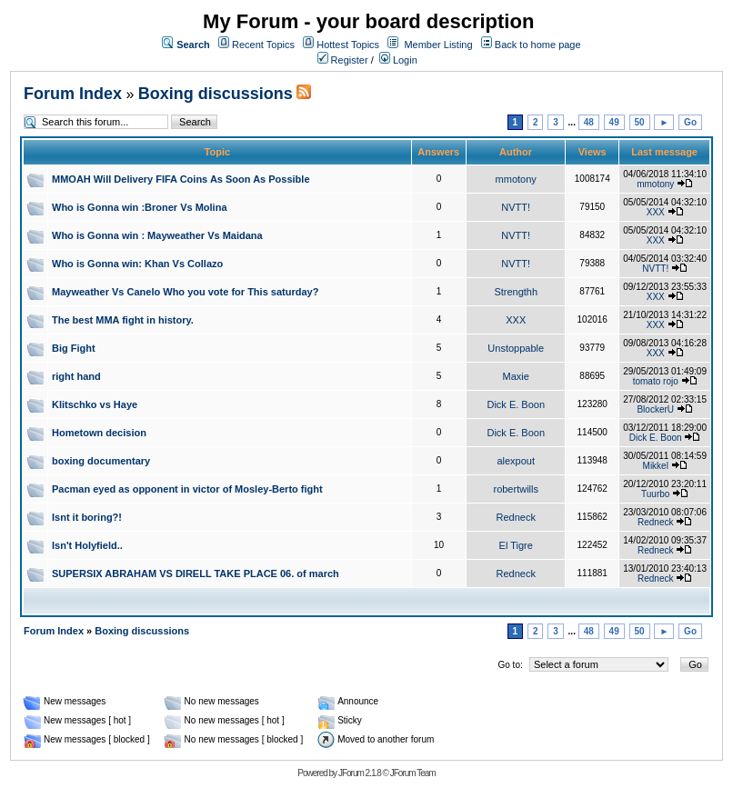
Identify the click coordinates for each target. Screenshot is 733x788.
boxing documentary (101, 460)
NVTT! (515, 207)
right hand (76, 376)
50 (640, 122)
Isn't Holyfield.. (87, 545)
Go (690, 122)
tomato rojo (655, 381)
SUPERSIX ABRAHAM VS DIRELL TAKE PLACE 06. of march (195, 573)
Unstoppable (515, 348)
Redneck (516, 517)
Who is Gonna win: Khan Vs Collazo (137, 263)
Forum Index (73, 94)
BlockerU (655, 409)
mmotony (516, 179)
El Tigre (516, 545)
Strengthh (515, 291)
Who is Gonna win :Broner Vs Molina (139, 207)
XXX (656, 212)
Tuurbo (655, 494)
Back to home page (538, 44)
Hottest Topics (347, 44)
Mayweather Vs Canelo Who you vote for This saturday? (185, 291)
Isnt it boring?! (87, 517)
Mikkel (655, 466)
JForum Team (413, 773)
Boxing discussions (215, 94)
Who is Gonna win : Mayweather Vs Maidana (157, 235)
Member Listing (438, 44)
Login (398, 60)
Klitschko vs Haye (94, 404)
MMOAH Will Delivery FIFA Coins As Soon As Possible (181, 179)
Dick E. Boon (516, 404)
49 (614, 122)
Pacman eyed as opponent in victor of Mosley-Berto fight (187, 489)
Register (342, 60)
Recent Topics (263, 44)
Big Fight (73, 348)
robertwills (515, 489)
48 (589, 122)
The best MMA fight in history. (123, 319)
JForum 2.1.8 (359, 773)
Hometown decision (99, 432)
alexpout (516, 460)
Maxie (516, 376)
